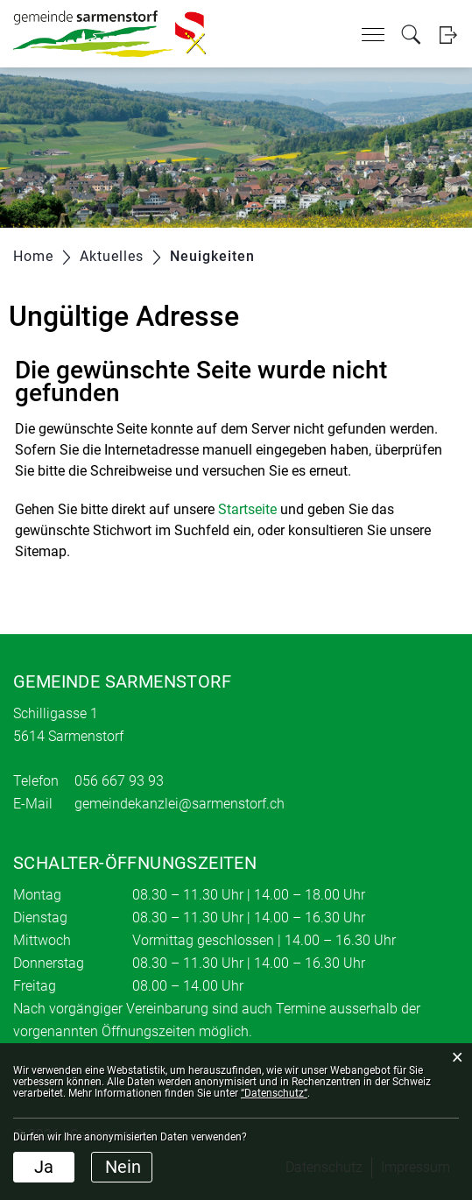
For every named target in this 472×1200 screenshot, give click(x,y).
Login (448, 34)
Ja (43, 1166)
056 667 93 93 (119, 781)
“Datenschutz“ (274, 1093)
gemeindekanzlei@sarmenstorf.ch (179, 803)
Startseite (247, 509)
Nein (123, 1166)
